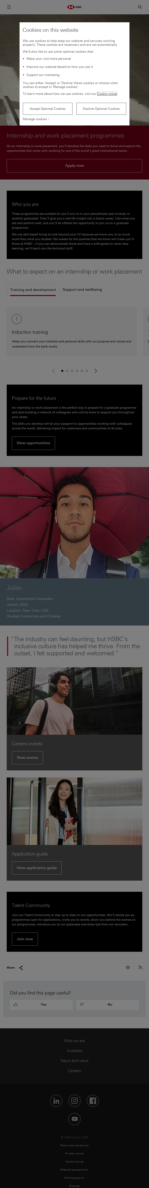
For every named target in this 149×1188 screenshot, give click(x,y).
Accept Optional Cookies (48, 109)
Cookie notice (107, 94)
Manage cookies (35, 119)
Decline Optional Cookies (101, 109)
